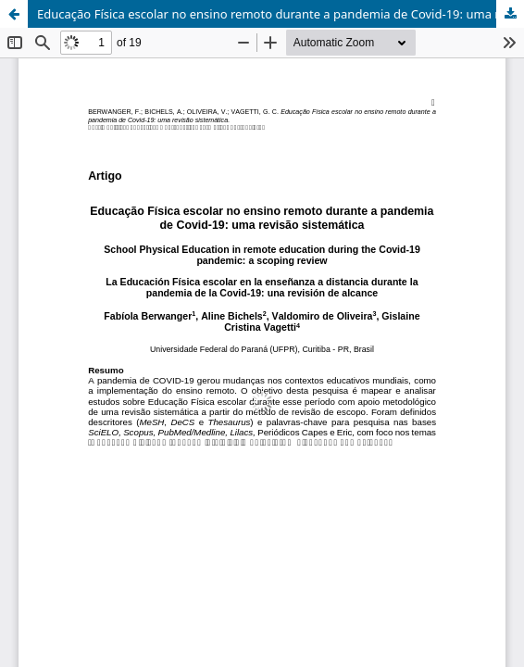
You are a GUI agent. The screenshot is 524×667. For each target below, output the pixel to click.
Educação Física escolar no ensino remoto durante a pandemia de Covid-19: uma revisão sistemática (280, 14)
